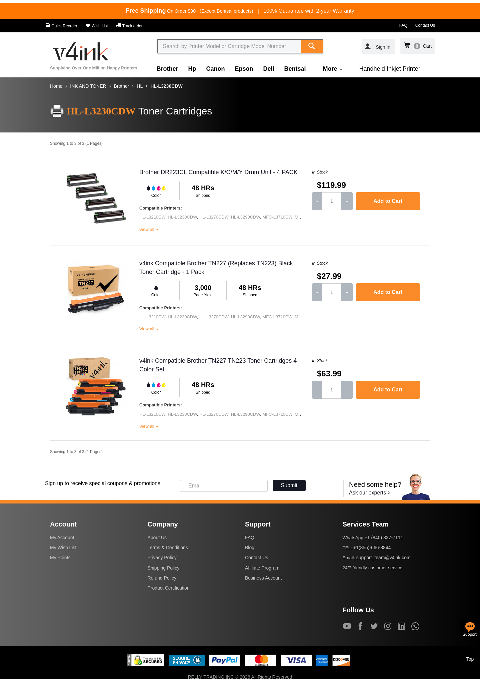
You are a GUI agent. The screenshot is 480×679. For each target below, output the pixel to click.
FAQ (403, 25)
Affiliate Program (262, 568)
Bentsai (295, 68)
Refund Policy (162, 578)
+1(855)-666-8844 (372, 547)
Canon (215, 68)
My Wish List (63, 547)
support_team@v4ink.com (383, 557)
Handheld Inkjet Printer (389, 68)
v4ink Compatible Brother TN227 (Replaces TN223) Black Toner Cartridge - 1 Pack (216, 267)
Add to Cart (387, 201)
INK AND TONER (88, 86)
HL (140, 86)
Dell (268, 68)
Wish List (96, 26)
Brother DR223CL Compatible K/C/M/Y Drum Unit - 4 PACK (218, 172)
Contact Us (425, 25)
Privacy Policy (162, 557)
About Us (157, 537)
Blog (249, 547)
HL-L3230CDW (166, 86)
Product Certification (169, 588)
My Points (60, 557)
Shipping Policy (164, 568)
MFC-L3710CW (277, 217)
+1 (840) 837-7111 (384, 537)
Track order (129, 26)
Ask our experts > (370, 492)
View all (149, 229)
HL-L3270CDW (213, 217)
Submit (289, 485)
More (332, 68)
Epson (244, 68)
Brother (167, 68)
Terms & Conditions (168, 547)
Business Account (263, 578)
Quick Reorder (61, 26)
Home (56, 86)
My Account (62, 537)
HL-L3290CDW (245, 217)
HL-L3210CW (152, 217)
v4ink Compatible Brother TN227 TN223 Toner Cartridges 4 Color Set (218, 365)
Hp (192, 68)
